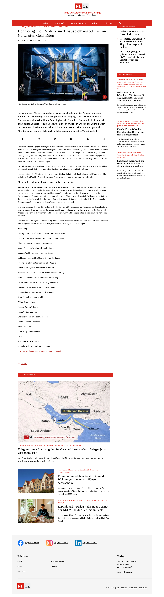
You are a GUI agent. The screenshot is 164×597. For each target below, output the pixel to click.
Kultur (95, 23)
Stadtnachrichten (78, 23)
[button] (22, 142)
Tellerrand (108, 23)
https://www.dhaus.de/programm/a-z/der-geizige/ (38, 354)
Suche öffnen (120, 23)
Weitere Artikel (29, 378)
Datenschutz (133, 591)
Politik (46, 23)
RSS (118, 591)
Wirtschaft (59, 23)
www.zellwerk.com (125, 575)
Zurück (24, 367)
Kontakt (124, 591)
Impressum (143, 591)
